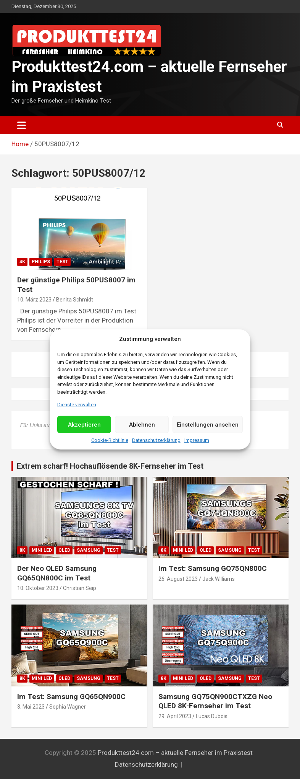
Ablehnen (142, 424)
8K (22, 550)
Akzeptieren (84, 424)
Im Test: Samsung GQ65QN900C (71, 696)
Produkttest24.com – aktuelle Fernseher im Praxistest (175, 752)
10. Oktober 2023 (37, 588)
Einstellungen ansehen (208, 424)
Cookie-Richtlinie (109, 440)
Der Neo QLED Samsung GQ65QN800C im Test (57, 573)
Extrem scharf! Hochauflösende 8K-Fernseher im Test (110, 466)
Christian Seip (79, 588)
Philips (41, 261)
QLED (64, 550)
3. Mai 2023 (31, 707)
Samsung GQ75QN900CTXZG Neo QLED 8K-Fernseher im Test (215, 701)
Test (62, 261)
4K (22, 261)
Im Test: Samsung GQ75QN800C (212, 568)
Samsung (88, 550)
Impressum (196, 440)
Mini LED (42, 550)
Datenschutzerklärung (156, 440)
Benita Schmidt (74, 300)
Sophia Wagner (67, 707)
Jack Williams (218, 579)
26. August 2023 (178, 579)
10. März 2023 (34, 300)
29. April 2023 (174, 716)
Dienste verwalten (76, 404)
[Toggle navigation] (21, 125)
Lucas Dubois (211, 716)
